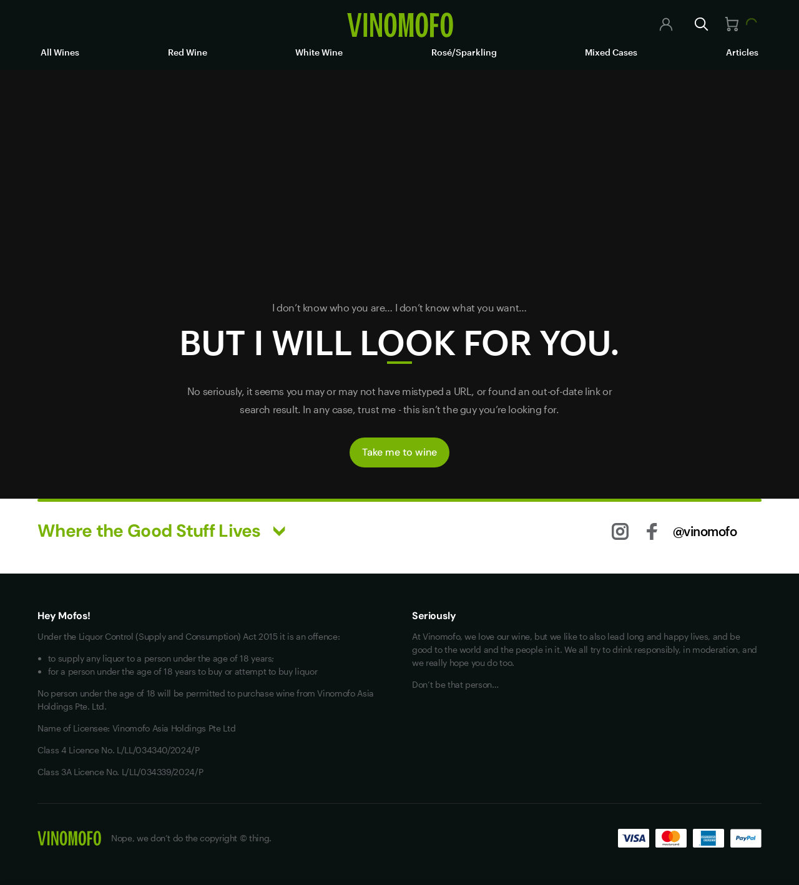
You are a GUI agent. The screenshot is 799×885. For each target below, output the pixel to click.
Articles (742, 52)
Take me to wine (399, 452)
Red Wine (187, 52)
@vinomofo (705, 531)
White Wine (319, 52)
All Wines (60, 52)
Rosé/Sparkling (464, 52)
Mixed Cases (611, 52)
